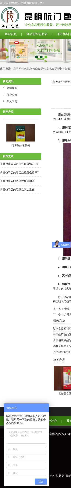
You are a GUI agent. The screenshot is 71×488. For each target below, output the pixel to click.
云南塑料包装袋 (54, 476)
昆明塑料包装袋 (22, 68)
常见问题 (12, 101)
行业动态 (12, 94)
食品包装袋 (49, 420)
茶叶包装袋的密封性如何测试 (17, 180)
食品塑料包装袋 (37, 34)
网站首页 (11, 34)
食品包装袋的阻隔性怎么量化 (17, 189)
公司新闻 (12, 88)
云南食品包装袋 (42, 68)
